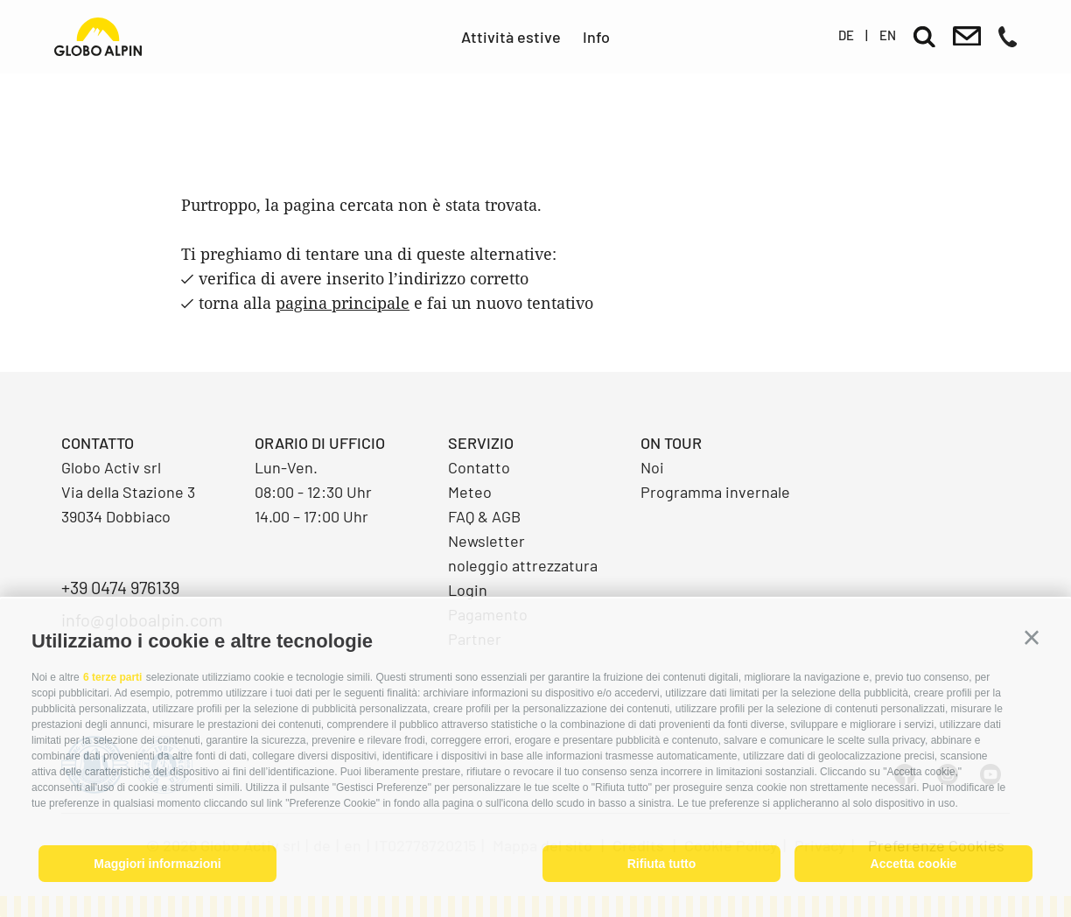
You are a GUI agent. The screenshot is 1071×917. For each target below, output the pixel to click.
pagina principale (343, 302)
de (846, 35)
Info (596, 36)
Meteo (470, 491)
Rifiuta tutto (661, 864)
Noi (652, 467)
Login (467, 589)
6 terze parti (112, 677)
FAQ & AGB (484, 516)
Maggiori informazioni (157, 864)
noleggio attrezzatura (523, 565)
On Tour (671, 442)
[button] (1032, 638)
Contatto (479, 467)
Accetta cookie (914, 864)
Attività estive (511, 36)
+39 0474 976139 (120, 587)
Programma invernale (715, 491)
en (887, 35)
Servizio (481, 442)
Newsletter (486, 540)
